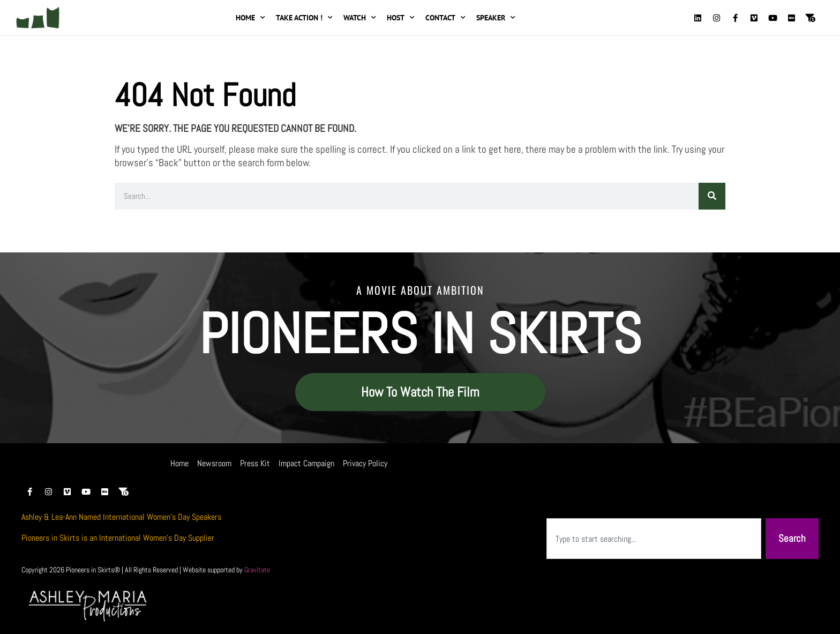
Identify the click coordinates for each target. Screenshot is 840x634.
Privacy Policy (365, 463)
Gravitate (257, 570)
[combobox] (653, 539)
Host (401, 18)
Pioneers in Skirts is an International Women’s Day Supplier (117, 537)
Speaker (495, 18)
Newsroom (214, 463)
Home (250, 18)
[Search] (712, 196)
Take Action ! (304, 18)
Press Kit (255, 463)
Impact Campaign (306, 463)
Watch (359, 18)
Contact (445, 18)
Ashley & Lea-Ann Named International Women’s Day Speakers (121, 517)
